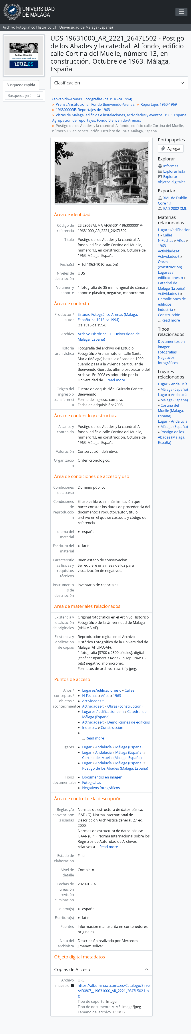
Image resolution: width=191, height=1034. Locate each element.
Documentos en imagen (102, 777)
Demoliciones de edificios (128, 722)
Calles (129, 690)
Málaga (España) (129, 747)
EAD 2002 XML (172, 208)
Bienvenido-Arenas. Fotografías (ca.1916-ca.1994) (91, 99)
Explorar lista (171, 171)
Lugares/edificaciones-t (101, 690)
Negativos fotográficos (101, 787)
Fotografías (91, 782)
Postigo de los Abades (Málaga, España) (115, 768)
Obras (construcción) (125, 706)
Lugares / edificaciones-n (103, 711)
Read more (116, 380)
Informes (168, 166)
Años (105, 695)
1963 (117, 695)
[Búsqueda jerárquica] (19, 95)
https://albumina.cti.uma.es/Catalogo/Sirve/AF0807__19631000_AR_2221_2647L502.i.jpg (114, 991)
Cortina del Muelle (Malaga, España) (112, 757)
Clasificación (67, 83)
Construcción (112, 727)
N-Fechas (89, 695)
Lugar (87, 747)
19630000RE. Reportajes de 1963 (83, 109)
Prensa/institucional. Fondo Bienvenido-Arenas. (95, 104)
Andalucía (103, 747)
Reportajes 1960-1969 (159, 104)
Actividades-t (93, 700)
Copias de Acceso (72, 969)
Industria (89, 727)
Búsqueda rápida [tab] (20, 84)
